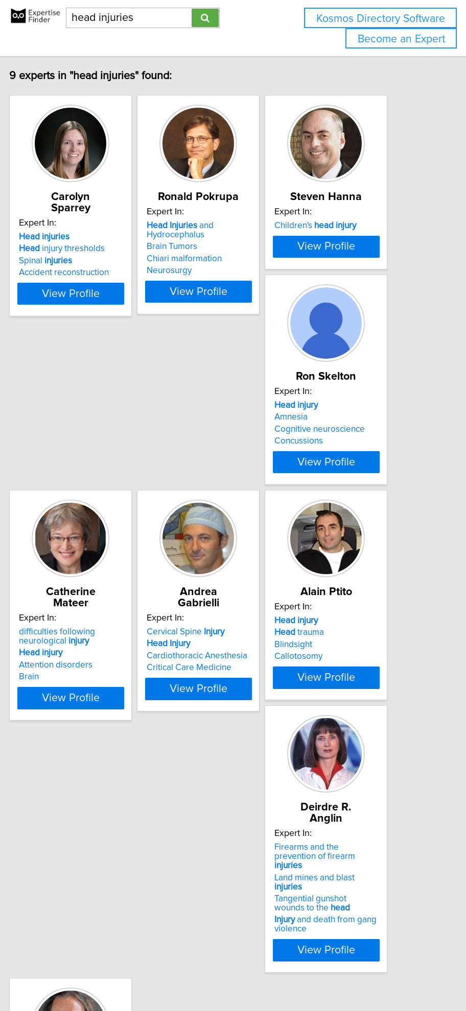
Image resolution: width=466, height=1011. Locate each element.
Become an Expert (401, 39)
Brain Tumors (204, 257)
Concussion (329, 817)
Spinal (77, 260)
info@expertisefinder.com (265, 943)
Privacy (350, 943)
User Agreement (394, 943)
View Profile (103, 339)
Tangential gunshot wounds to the (216, 838)
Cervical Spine (345, 509)
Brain (189, 554)
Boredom (325, 805)
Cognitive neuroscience (96, 533)
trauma (76, 793)
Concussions (75, 545)
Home (322, 943)
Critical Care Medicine (349, 545)
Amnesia (67, 521)
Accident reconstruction (96, 272)
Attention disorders (215, 542)
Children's (347, 236)
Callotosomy (75, 817)
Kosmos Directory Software (380, 18)
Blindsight (70, 805)
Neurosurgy (201, 281)
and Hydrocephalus (212, 241)
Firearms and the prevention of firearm (219, 791)
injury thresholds (94, 248)
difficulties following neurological (217, 514)
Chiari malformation (216, 270)
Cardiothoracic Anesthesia (357, 533)
